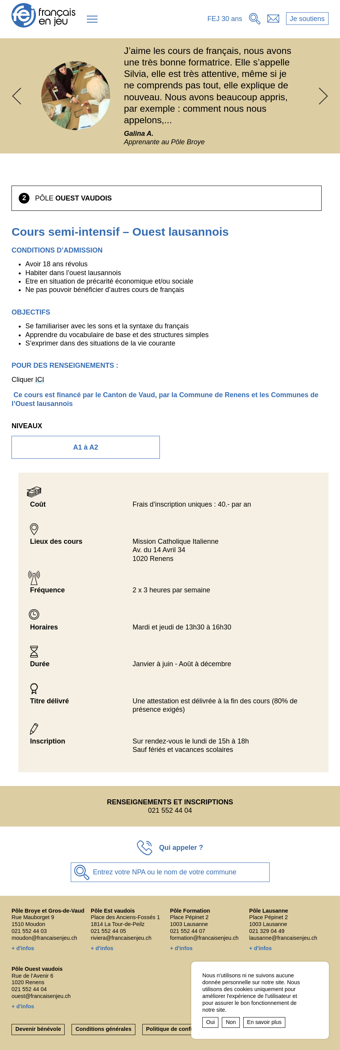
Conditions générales (103, 1029)
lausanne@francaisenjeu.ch (283, 938)
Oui (210, 1022)
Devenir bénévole (38, 1029)
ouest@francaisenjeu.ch (41, 996)
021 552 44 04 (29, 989)
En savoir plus (264, 1022)
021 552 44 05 (108, 931)
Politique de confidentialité (181, 1029)
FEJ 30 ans (224, 19)
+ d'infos (22, 948)
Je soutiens (307, 19)
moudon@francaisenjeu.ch (44, 938)
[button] (92, 19)
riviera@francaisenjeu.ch (121, 938)
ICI (39, 379)
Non (231, 1022)
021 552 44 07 (187, 931)
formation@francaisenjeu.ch (204, 938)
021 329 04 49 (267, 931)
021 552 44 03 (29, 931)
